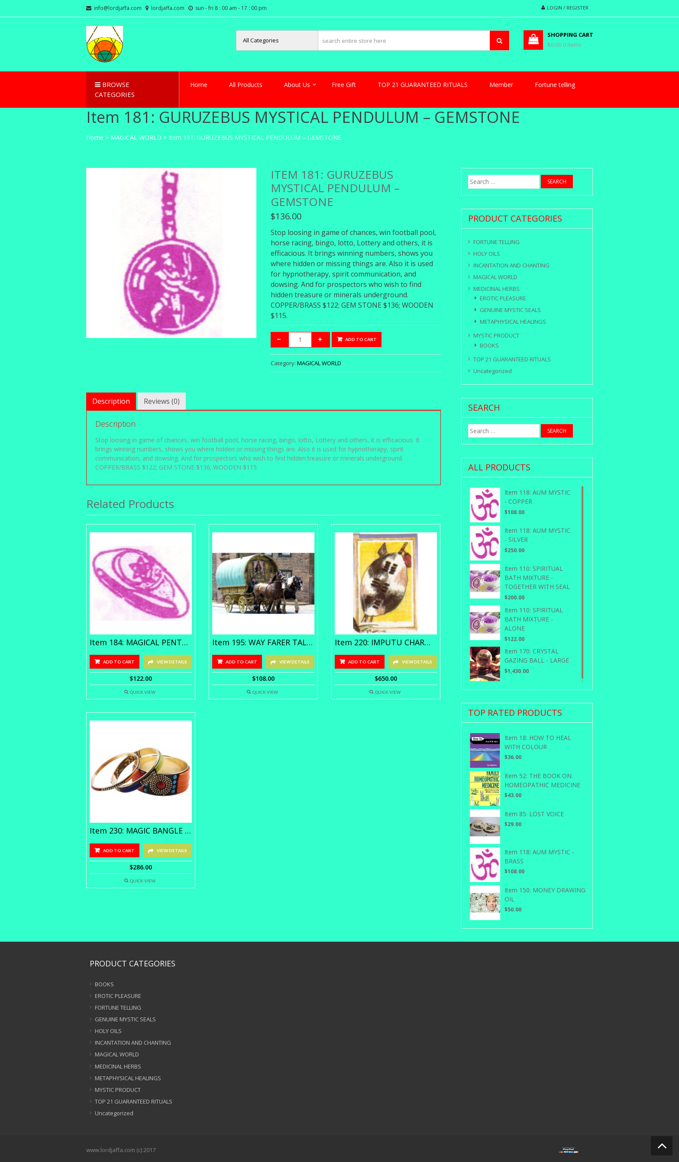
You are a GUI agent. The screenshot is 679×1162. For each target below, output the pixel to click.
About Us (297, 84)
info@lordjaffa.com (118, 8)
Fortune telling (555, 84)
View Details (172, 661)
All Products (245, 84)
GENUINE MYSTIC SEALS (510, 310)
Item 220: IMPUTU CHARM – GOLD (386, 642)
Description (111, 401)
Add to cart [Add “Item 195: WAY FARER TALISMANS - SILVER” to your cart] (241, 661)
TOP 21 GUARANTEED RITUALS (423, 84)
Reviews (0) (162, 401)
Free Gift (344, 84)
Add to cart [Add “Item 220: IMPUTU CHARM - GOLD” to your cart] (364, 661)
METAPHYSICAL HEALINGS (513, 321)
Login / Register (567, 7)
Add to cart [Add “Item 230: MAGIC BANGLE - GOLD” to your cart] (119, 850)
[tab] (111, 401)
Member (501, 84)
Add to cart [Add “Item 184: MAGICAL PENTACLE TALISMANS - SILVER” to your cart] (119, 661)
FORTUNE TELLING (496, 242)
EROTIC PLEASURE (503, 298)
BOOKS (489, 345)
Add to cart (361, 339)
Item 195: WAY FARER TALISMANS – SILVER (263, 642)
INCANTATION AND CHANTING (511, 265)
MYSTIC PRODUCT (496, 335)
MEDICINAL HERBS (496, 289)
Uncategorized (492, 371)
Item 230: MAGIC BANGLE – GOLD (141, 831)
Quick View (142, 692)
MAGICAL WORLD (136, 137)
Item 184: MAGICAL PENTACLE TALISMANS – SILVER (141, 642)
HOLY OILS (486, 254)
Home (198, 84)
